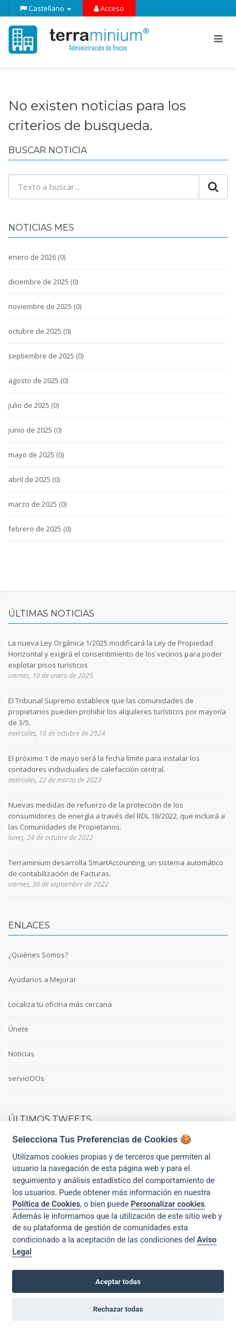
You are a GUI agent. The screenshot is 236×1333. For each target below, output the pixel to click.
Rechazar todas (118, 1309)
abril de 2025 (29, 479)
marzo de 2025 (32, 504)
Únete (18, 1029)
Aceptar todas (118, 1282)
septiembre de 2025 (41, 356)
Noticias (21, 1053)
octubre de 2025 (34, 331)
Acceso (109, 8)
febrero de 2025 (34, 529)
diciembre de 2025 (38, 282)
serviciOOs (26, 1078)
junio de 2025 (30, 430)
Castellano (45, 8)
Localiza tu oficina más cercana (60, 1004)
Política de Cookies (46, 1204)
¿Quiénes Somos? (38, 955)
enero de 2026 (32, 257)
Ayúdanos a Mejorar (42, 979)
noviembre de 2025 (40, 306)
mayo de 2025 (31, 455)
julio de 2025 (28, 405)
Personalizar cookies (168, 1204)
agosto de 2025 (33, 380)
